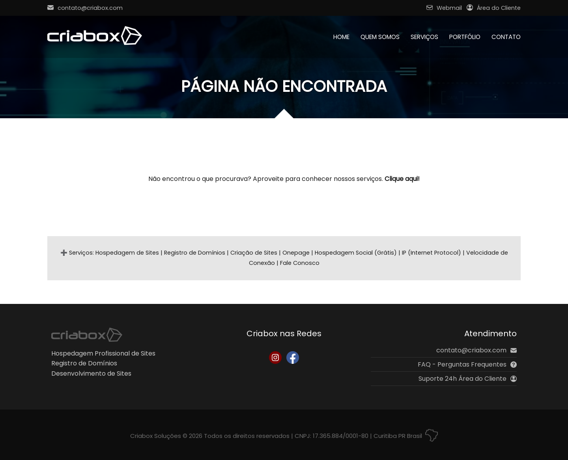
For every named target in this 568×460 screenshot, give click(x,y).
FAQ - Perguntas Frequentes (467, 364)
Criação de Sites (253, 253)
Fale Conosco (300, 263)
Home (341, 37)
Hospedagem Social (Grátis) (356, 253)
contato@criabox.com (85, 8)
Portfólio (464, 37)
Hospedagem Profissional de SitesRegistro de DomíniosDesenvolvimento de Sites (103, 363)
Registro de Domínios (194, 253)
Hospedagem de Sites (127, 253)
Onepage (296, 253)
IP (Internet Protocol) (431, 253)
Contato (506, 37)
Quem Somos (380, 37)
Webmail (444, 8)
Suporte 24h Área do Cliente (468, 378)
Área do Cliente (494, 8)
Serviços (424, 37)
